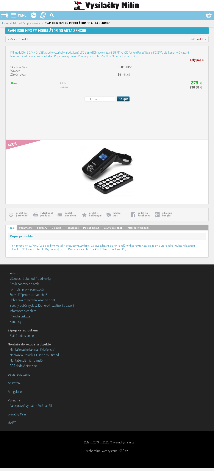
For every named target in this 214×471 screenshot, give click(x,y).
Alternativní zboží (138, 227)
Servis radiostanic (19, 374)
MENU (22, 15)
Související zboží (113, 227)
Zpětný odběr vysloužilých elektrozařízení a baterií (42, 305)
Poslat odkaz (91, 227)
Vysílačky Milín (17, 414)
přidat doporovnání (22, 214)
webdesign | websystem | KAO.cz (107, 451)
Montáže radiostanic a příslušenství (32, 349)
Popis (11, 227)
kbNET (12, 423)
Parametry (25, 227)
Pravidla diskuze (20, 316)
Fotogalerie (15, 391)
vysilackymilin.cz (123, 442)
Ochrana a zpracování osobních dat (32, 300)
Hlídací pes (72, 227)
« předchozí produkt (19, 39)
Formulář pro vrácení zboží (27, 289)
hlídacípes (117, 214)
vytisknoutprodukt (46, 214)
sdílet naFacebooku (144, 214)
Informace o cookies (23, 311)
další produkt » (198, 39)
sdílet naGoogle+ (167, 214)
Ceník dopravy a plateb (24, 284)
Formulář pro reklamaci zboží (28, 294)
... (196, 60)
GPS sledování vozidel (23, 366)
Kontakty (16, 321)
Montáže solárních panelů (26, 360)
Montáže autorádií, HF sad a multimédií (35, 355)
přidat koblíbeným (95, 214)
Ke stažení (14, 383)
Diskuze (56, 227)
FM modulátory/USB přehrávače (21, 23)
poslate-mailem (70, 214)
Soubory (42, 227)
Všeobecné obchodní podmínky (30, 278)
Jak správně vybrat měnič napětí (31, 405)
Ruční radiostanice (22, 335)
